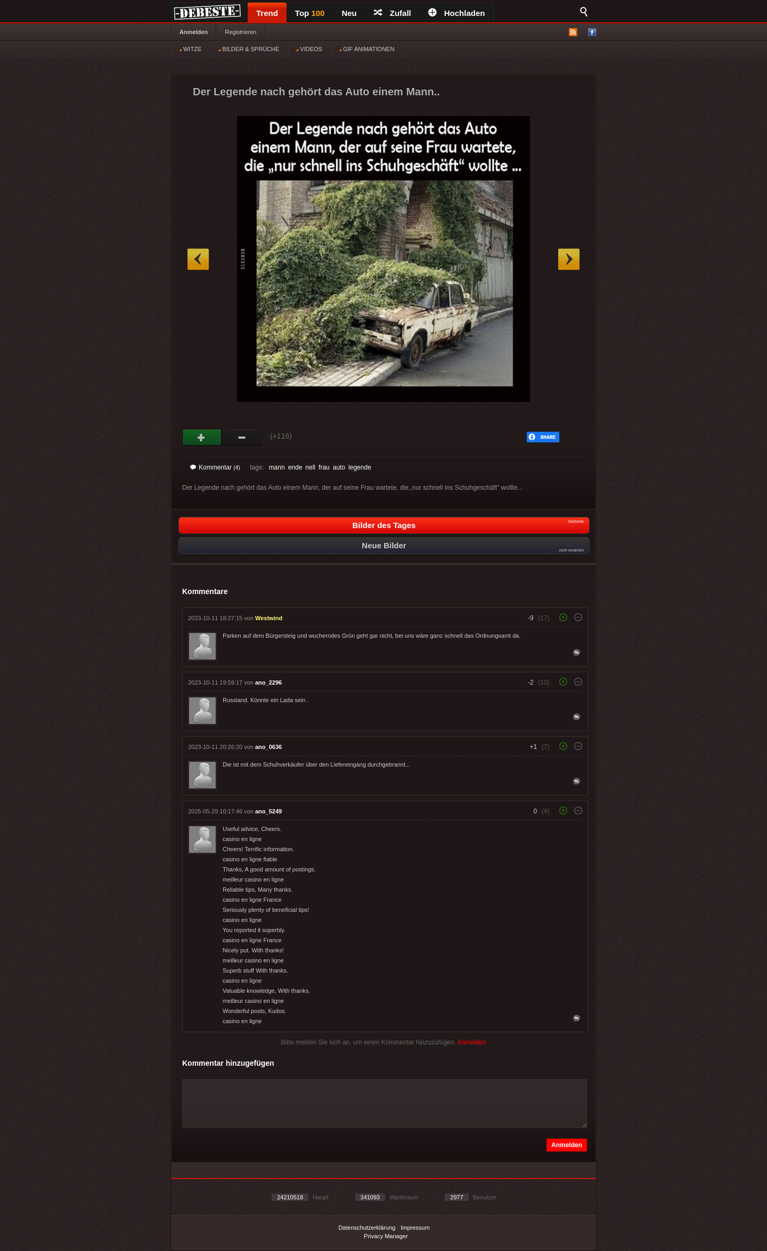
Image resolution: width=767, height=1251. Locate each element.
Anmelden (193, 32)
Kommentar (215, 467)
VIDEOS (309, 49)
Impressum (415, 1227)
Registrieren (240, 32)
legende (359, 467)
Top (310, 13)
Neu (348, 13)
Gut (202, 437)
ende (295, 467)
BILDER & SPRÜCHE (248, 49)
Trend (267, 13)
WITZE (190, 49)
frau (324, 467)
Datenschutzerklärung (366, 1227)
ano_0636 (268, 747)
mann (277, 467)
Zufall (392, 13)
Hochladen (456, 13)
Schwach (242, 437)
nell (310, 467)
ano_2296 (268, 682)
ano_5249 (268, 811)
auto (339, 467)
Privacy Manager (386, 1236)
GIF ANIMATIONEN (366, 49)
